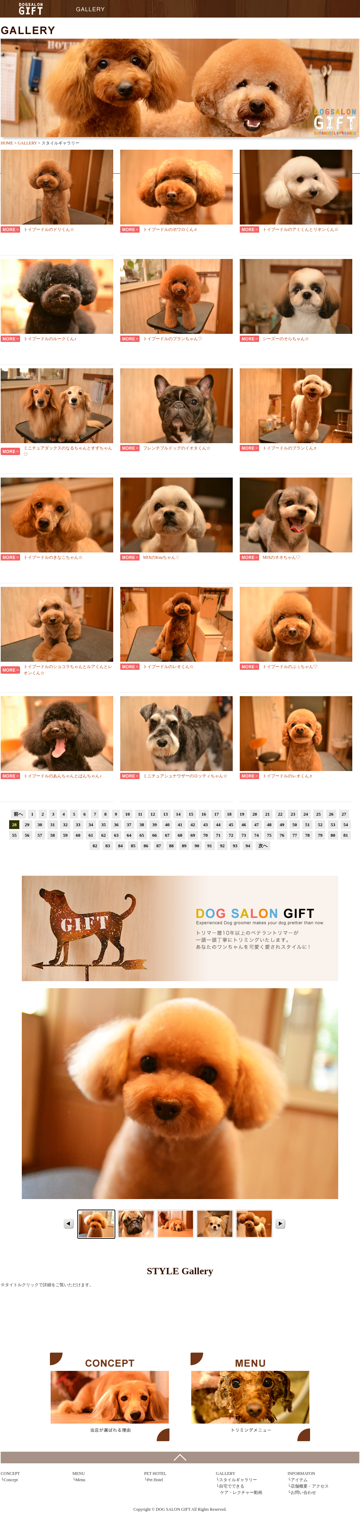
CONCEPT (109, 1397)
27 (344, 814)
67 (167, 835)
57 (40, 835)
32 (65, 824)
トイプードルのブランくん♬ (289, 448)
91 (209, 845)
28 (14, 824)
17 (216, 814)
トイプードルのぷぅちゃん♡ (290, 666)
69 (193, 835)
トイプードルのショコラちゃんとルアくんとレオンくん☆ (68, 669)
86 (145, 845)
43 (205, 824)
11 (140, 814)
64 (129, 835)
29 (27, 824)
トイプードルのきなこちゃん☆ (53, 557)
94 (247, 845)
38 (142, 824)
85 (133, 845)
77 (294, 835)
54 (345, 824)
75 (269, 835)
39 (154, 824)
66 (154, 835)
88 (171, 845)
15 (191, 814)
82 (94, 845)
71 (218, 835)
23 (293, 814)
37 (129, 824)
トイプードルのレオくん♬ (287, 775)
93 (235, 845)
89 (184, 845)
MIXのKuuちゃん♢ (161, 557)
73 (244, 835)
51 (307, 824)
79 (320, 835)
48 (269, 824)
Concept (11, 1479)
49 (282, 824)
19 (242, 814)
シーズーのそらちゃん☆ (286, 338)
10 (127, 814)
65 (142, 835)
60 (78, 835)
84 (120, 845)
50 (294, 824)
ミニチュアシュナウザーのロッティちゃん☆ (185, 775)
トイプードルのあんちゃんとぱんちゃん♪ (63, 775)
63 (116, 835)
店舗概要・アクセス (310, 1486)
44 (218, 824)
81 (345, 835)
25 (318, 814)
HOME (30, 9)
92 (222, 845)
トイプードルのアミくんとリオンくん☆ (301, 229)
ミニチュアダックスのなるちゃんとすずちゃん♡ (68, 451)
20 (254, 814)
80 (333, 835)
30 (40, 824)
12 (152, 814)
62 (103, 835)
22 (280, 814)
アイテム (299, 1479)
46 (244, 824)
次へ (263, 845)
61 (91, 835)
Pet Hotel (155, 1479)
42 (193, 824)
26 (331, 814)
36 (116, 824)
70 (205, 835)
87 (158, 845)
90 (196, 845)
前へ (18, 814)
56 (27, 835)
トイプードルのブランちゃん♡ (172, 338)
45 (231, 824)
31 (52, 824)
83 (107, 845)
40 (167, 824)
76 (282, 835)
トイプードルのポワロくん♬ (170, 229)
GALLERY (90, 9)
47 (256, 824)
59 (65, 835)
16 (203, 814)
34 (91, 824)
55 (14, 835)
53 (333, 824)
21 (267, 814)
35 (103, 824)
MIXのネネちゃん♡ (281, 557)
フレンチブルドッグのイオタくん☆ (177, 448)
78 (307, 835)
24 (305, 814)
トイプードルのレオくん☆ (168, 666)
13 (165, 814)
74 (256, 835)
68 (180, 835)
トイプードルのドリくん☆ (49, 229)
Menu (80, 1479)
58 (52, 835)
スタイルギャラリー (238, 1479)
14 (178, 814)
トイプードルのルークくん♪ (50, 338)
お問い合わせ (303, 1492)
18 (229, 814)
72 (231, 835)
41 (180, 824)
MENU (250, 1397)
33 (78, 824)
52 (320, 824)
